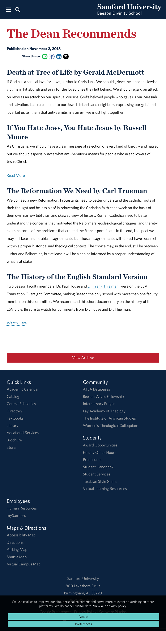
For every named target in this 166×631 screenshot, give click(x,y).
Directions (15, 542)
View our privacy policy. (110, 606)
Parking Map (17, 549)
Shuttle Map (17, 556)
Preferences (83, 624)
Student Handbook (98, 466)
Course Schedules (21, 403)
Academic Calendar (23, 389)
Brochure (14, 439)
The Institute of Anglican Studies (109, 418)
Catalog (13, 396)
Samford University (83, 578)
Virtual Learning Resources (105, 488)
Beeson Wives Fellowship (103, 396)
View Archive (83, 357)
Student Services (96, 474)
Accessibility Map (21, 534)
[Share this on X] (66, 56)
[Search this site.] (18, 9)
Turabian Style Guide (99, 481)
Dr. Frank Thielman (103, 286)
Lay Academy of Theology (104, 410)
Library (12, 425)
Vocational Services (23, 432)
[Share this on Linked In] (58, 56)
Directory (14, 410)
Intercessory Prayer (99, 403)
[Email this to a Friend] (44, 56)
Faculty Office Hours (99, 452)
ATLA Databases (96, 389)
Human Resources (22, 508)
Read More (16, 175)
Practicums (92, 459)
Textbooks (15, 418)
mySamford (16, 515)
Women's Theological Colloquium (110, 425)
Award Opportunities (100, 445)
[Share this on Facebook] (51, 56)
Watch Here (17, 322)
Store (11, 447)
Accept (83, 616)
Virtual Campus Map (24, 563)
